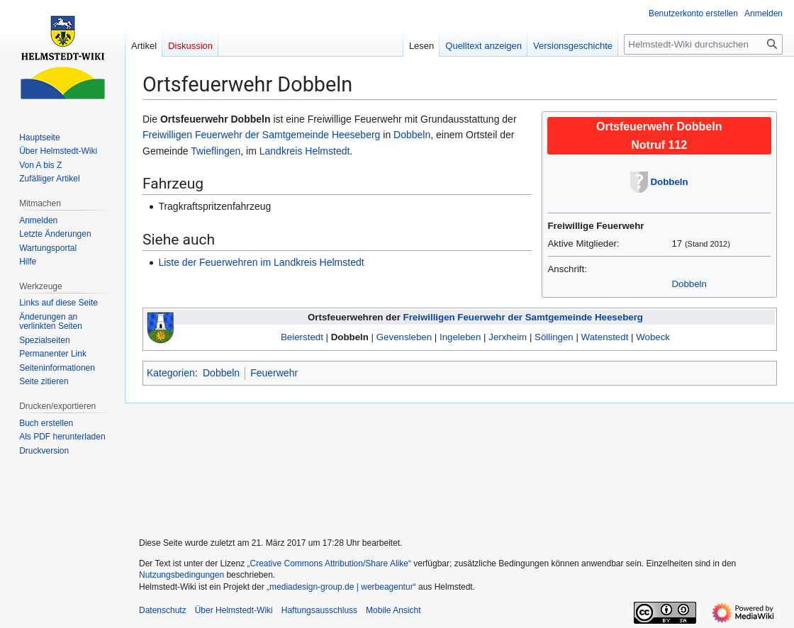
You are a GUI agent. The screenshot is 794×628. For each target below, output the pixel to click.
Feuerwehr (274, 373)
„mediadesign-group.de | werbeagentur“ (341, 587)
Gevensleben (404, 337)
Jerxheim (507, 337)
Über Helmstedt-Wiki (234, 610)
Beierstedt (302, 337)
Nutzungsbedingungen (181, 575)
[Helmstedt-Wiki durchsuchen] (703, 44)
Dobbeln (669, 181)
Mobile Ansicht (393, 610)
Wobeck (653, 337)
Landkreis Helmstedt (304, 151)
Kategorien (171, 373)
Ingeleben (460, 337)
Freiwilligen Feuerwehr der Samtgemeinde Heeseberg (261, 134)
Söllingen (554, 337)
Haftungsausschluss (319, 610)
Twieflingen (215, 151)
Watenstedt (605, 337)
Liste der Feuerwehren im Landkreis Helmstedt (261, 262)
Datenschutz (162, 610)
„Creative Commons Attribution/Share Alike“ (329, 563)
